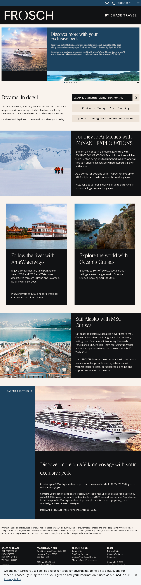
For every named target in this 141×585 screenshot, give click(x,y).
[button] (136, 575)
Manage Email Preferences (84, 560)
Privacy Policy (12, 579)
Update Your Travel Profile (84, 557)
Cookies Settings (115, 554)
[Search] (135, 97)
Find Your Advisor (80, 554)
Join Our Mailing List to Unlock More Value (106, 118)
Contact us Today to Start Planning (105, 108)
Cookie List (112, 557)
